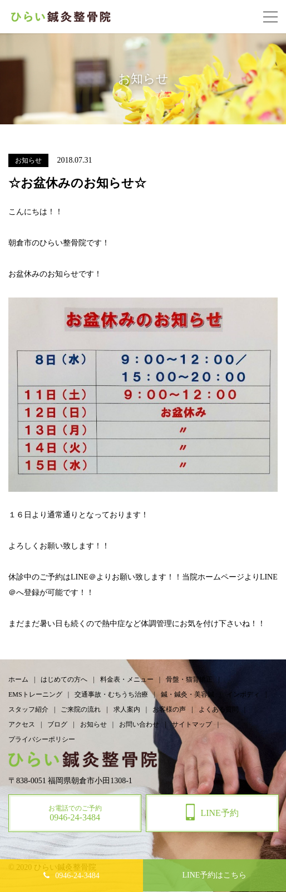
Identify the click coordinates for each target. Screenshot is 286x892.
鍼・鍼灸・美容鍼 (187, 694)
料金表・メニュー (127, 679)
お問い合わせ (139, 724)
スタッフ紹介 (28, 709)
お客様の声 (169, 709)
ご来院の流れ (81, 709)
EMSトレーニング (35, 694)
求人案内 (127, 709)
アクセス (21, 724)
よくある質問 (219, 709)
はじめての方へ (64, 679)
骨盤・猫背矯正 (189, 679)
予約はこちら (215, 875)
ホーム (18, 679)
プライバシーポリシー (41, 739)
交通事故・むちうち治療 (111, 694)
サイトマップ (192, 724)
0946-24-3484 (77, 875)
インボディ (243, 694)
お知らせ (93, 724)
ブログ (57, 724)
